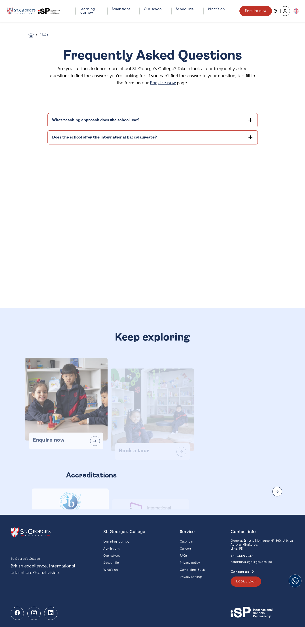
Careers (186, 548)
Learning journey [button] (87, 11)
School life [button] (185, 9)
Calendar (187, 541)
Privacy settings (191, 577)
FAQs (184, 556)
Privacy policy (190, 563)
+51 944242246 (242, 556)
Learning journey (116, 541)
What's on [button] (216, 9)
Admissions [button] (121, 9)
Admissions (111, 548)
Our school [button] (153, 9)
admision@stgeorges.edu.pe (251, 562)
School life (111, 563)
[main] (152, 324)
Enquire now (255, 11)
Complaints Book (192, 570)
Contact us (240, 572)
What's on (110, 570)
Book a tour (246, 581)
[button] (285, 11)
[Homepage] (34, 35)
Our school (111, 556)
